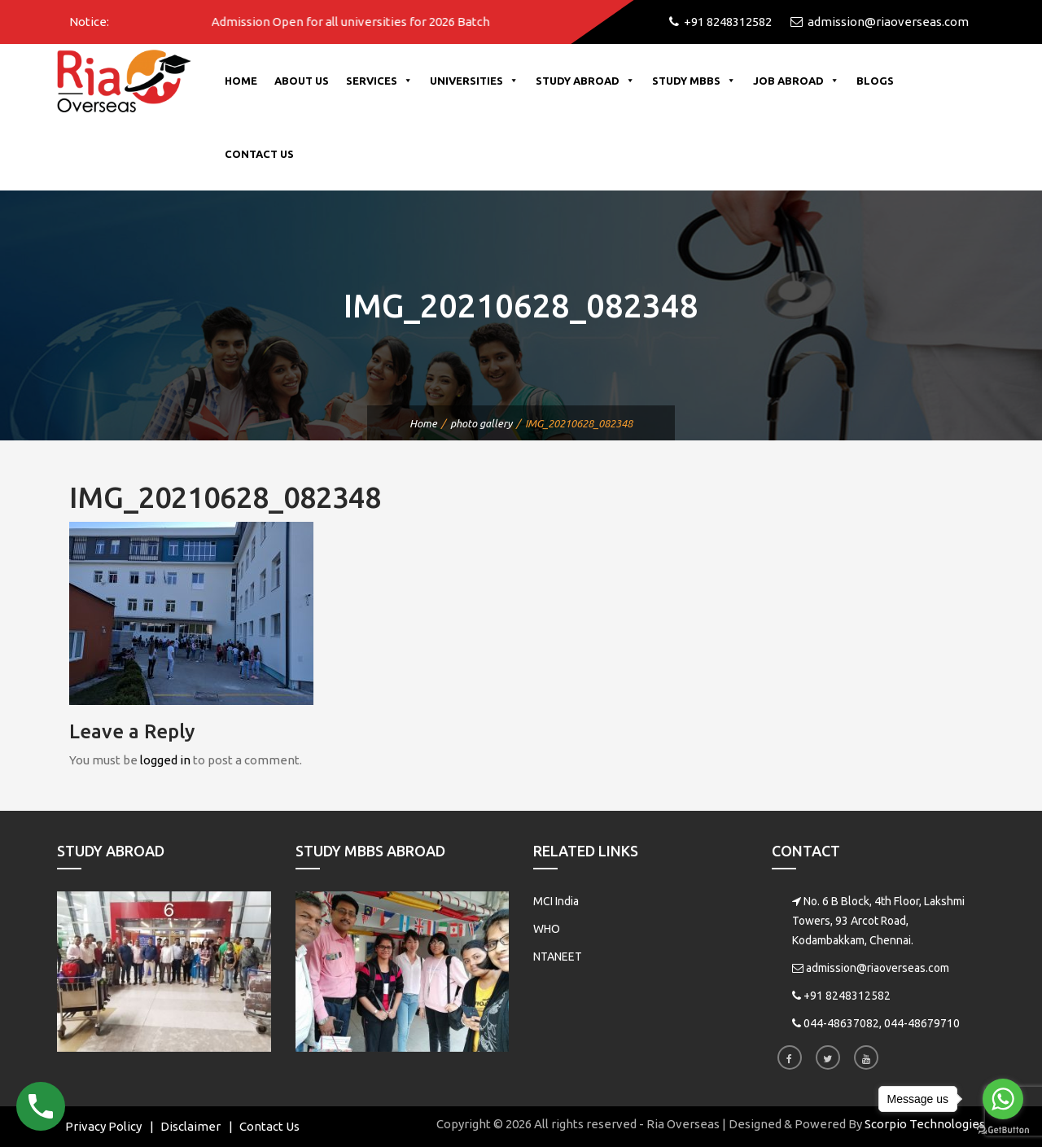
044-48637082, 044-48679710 (881, 1023)
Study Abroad (585, 80)
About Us (301, 80)
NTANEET (557, 956)
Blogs (875, 80)
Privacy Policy (103, 1126)
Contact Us (259, 154)
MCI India (556, 901)
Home (241, 80)
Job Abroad (796, 80)
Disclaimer (190, 1126)
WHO (546, 928)
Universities (474, 80)
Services (379, 80)
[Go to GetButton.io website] (1003, 1130)
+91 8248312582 (847, 995)
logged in (165, 760)
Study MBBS (694, 80)
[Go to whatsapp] (1003, 1099)
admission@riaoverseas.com (877, 967)
